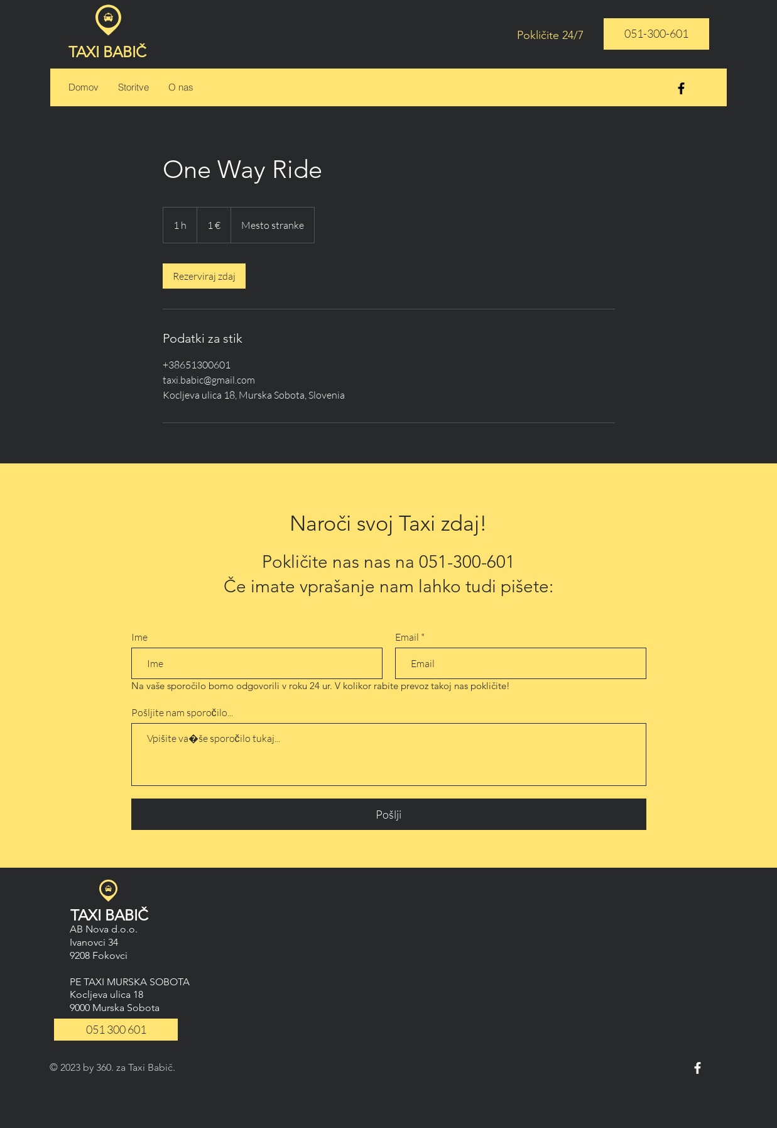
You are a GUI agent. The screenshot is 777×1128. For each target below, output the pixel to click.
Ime (139, 637)
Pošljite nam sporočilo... (182, 712)
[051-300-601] (656, 34)
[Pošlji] (388, 814)
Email (407, 637)
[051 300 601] (116, 1030)
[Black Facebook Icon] (681, 88)
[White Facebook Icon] (697, 1068)
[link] (204, 276)
